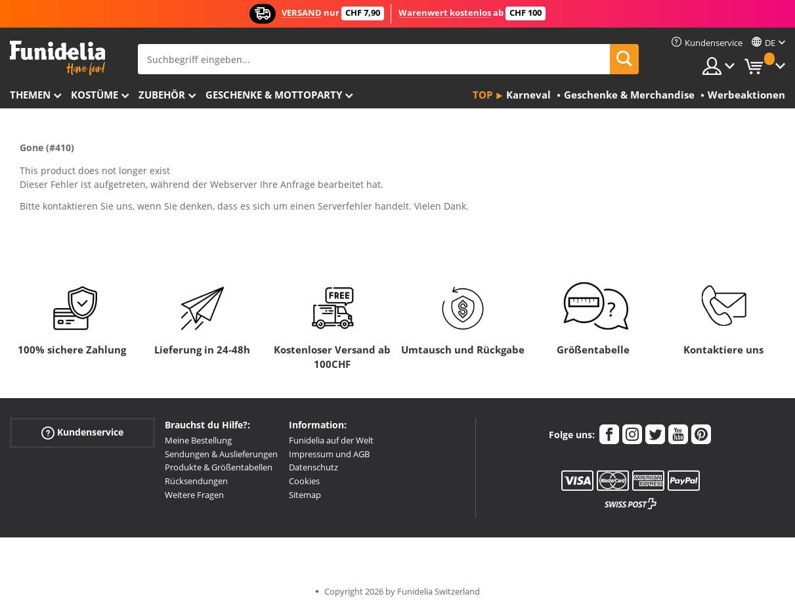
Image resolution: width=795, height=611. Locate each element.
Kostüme (94, 94)
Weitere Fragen (194, 495)
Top (482, 94)
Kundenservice (82, 433)
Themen (30, 94)
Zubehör (162, 94)
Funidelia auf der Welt (331, 440)
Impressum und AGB (329, 454)
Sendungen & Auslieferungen (221, 454)
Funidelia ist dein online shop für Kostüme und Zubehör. (57, 58)
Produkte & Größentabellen (218, 467)
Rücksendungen (196, 481)
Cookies (304, 481)
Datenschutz (313, 467)
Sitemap (305, 495)
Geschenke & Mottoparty (273, 94)
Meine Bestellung (198, 440)
